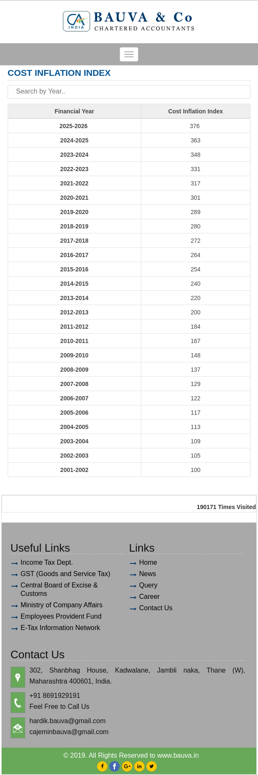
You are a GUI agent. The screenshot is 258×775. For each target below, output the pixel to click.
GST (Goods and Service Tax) (65, 573)
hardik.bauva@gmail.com (68, 720)
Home (148, 562)
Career (149, 596)
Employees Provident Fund (61, 616)
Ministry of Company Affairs (61, 605)
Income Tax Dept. (47, 562)
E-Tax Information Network (60, 627)
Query (148, 585)
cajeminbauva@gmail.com (69, 731)
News (147, 573)
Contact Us (155, 607)
